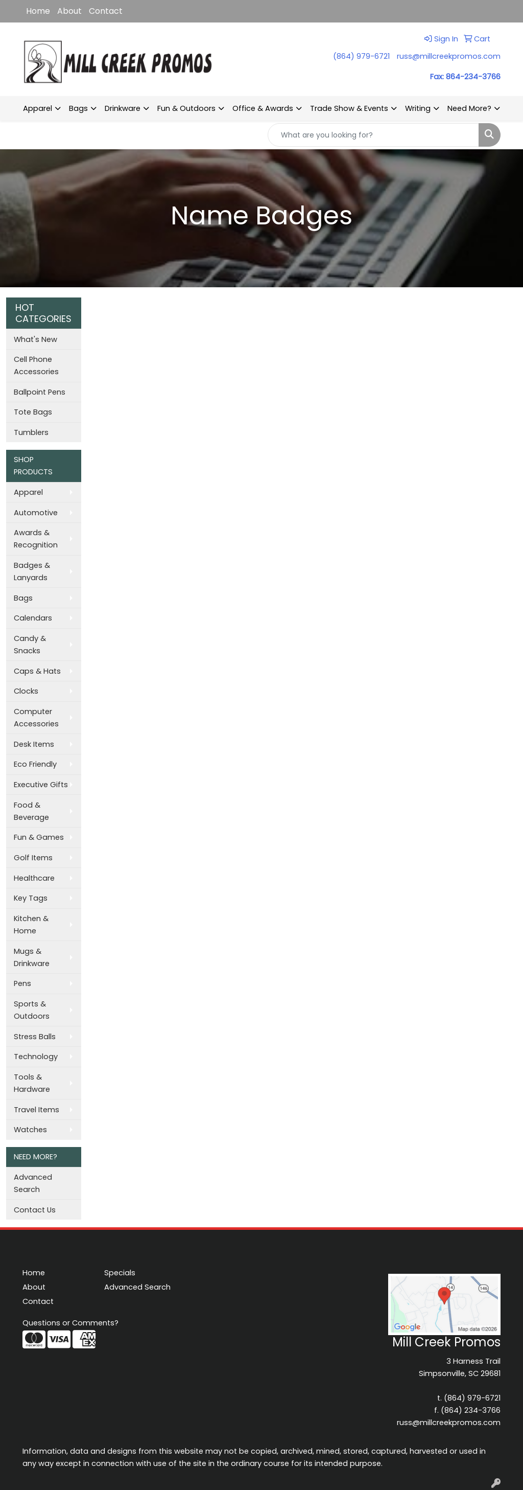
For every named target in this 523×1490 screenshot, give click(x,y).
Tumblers (31, 432)
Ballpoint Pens (39, 392)
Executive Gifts (41, 785)
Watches (30, 1130)
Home (38, 11)
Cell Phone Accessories (36, 365)
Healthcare (34, 878)
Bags (78, 108)
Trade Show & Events (349, 108)
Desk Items (34, 744)
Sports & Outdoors (32, 1010)
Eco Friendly (35, 764)
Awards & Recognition (36, 539)
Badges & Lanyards (32, 571)
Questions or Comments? (70, 1323)
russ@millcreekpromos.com (449, 56)
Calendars (33, 618)
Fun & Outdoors (186, 108)
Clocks (26, 691)
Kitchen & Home (31, 924)
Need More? (469, 108)
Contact (106, 11)
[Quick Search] (373, 135)
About (69, 11)
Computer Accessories (36, 717)
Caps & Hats (37, 671)
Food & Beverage (31, 811)
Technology (36, 1056)
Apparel (37, 108)
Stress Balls (35, 1036)
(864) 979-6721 (361, 56)
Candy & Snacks (30, 644)
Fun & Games (39, 837)
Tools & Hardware (32, 1083)
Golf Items (33, 858)
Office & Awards (262, 108)
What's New (35, 339)
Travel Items (36, 1110)
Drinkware (122, 108)
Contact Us (35, 1210)
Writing (418, 108)
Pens (22, 983)
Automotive (36, 513)
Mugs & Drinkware (32, 957)
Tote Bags (33, 412)
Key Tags (30, 898)
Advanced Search (33, 1183)
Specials (119, 1273)
